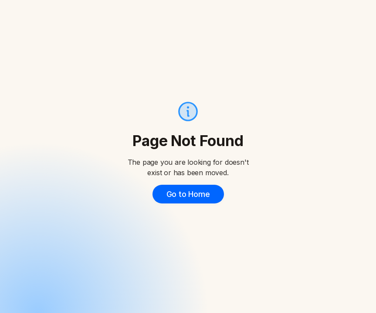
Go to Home (188, 194)
